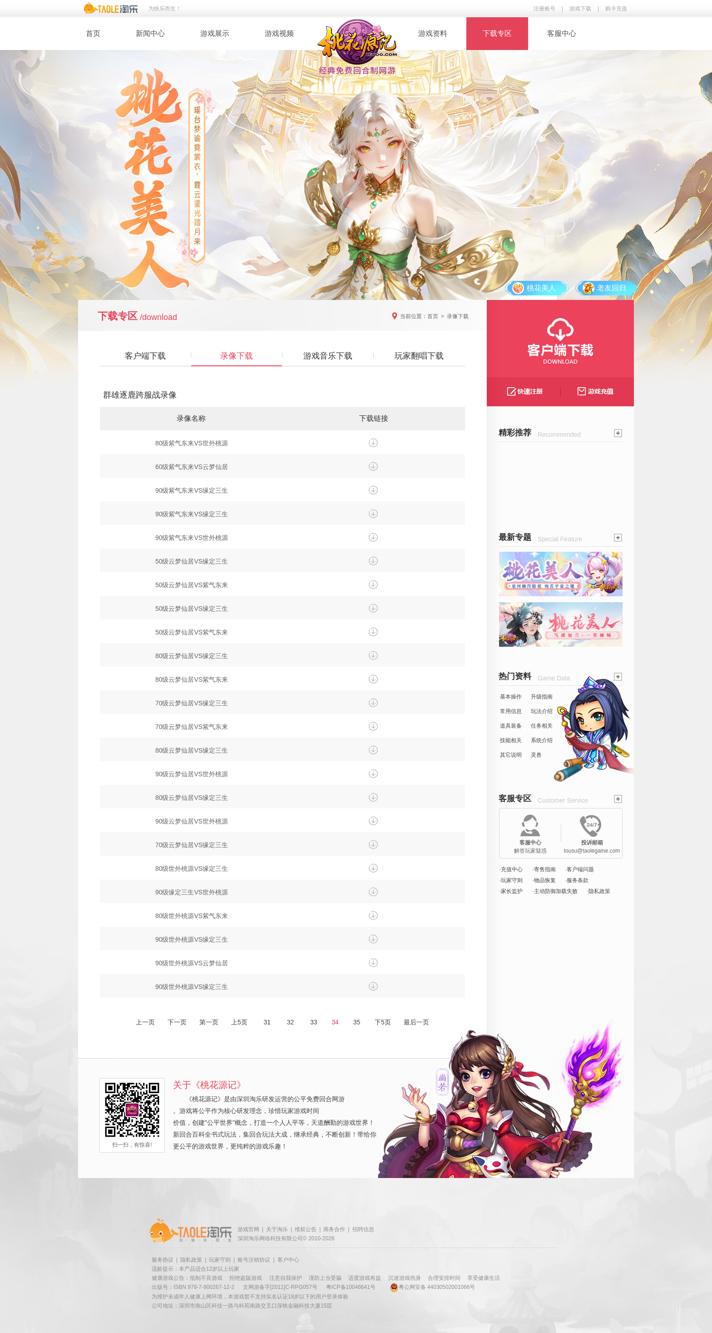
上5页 (239, 1022)
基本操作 (511, 697)
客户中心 (288, 1260)
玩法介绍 (542, 711)
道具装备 (511, 726)
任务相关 (542, 726)
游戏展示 (214, 33)
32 (290, 1022)
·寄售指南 (543, 869)
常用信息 (511, 711)
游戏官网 (248, 1229)
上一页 (145, 1022)
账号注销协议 (253, 1260)
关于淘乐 (277, 1229)
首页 (93, 33)
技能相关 (511, 740)
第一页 (208, 1022)
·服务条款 (576, 880)
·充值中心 (511, 869)
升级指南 (542, 697)
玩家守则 (220, 1260)
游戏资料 (432, 33)
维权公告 (305, 1229)
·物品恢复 (543, 880)
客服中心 (561, 33)
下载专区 (497, 33)
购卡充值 (616, 8)
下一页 (177, 1022)
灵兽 (536, 755)
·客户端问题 (579, 869)
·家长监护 (511, 891)
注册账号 (544, 8)
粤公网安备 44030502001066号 (432, 1287)
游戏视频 (279, 33)
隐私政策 (191, 1260)
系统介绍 (542, 740)
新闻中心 (150, 33)
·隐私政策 (598, 891)
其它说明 (511, 755)
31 (267, 1022)
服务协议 (162, 1260)
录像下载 (458, 316)
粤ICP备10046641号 (351, 1287)
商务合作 (334, 1229)
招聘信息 (363, 1229)
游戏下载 (580, 8)
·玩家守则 (511, 880)
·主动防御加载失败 (554, 891)
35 (356, 1022)
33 (313, 1022)
